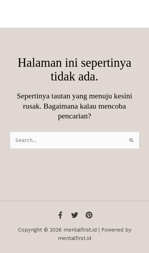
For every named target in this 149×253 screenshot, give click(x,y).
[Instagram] (89, 215)
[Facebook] (60, 215)
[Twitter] (75, 215)
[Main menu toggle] (135, 14)
